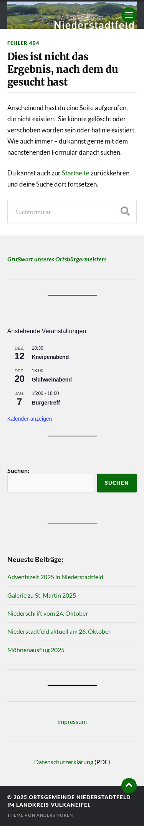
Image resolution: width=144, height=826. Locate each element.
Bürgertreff (46, 403)
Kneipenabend (50, 357)
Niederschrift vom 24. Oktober (47, 613)
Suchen (117, 483)
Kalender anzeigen (29, 419)
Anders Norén (54, 815)
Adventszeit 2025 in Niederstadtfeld (55, 576)
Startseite (75, 173)
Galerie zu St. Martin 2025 (41, 595)
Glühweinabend (52, 380)
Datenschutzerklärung (63, 761)
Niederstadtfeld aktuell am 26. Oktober (59, 631)
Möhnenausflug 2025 (36, 649)
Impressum (72, 721)
